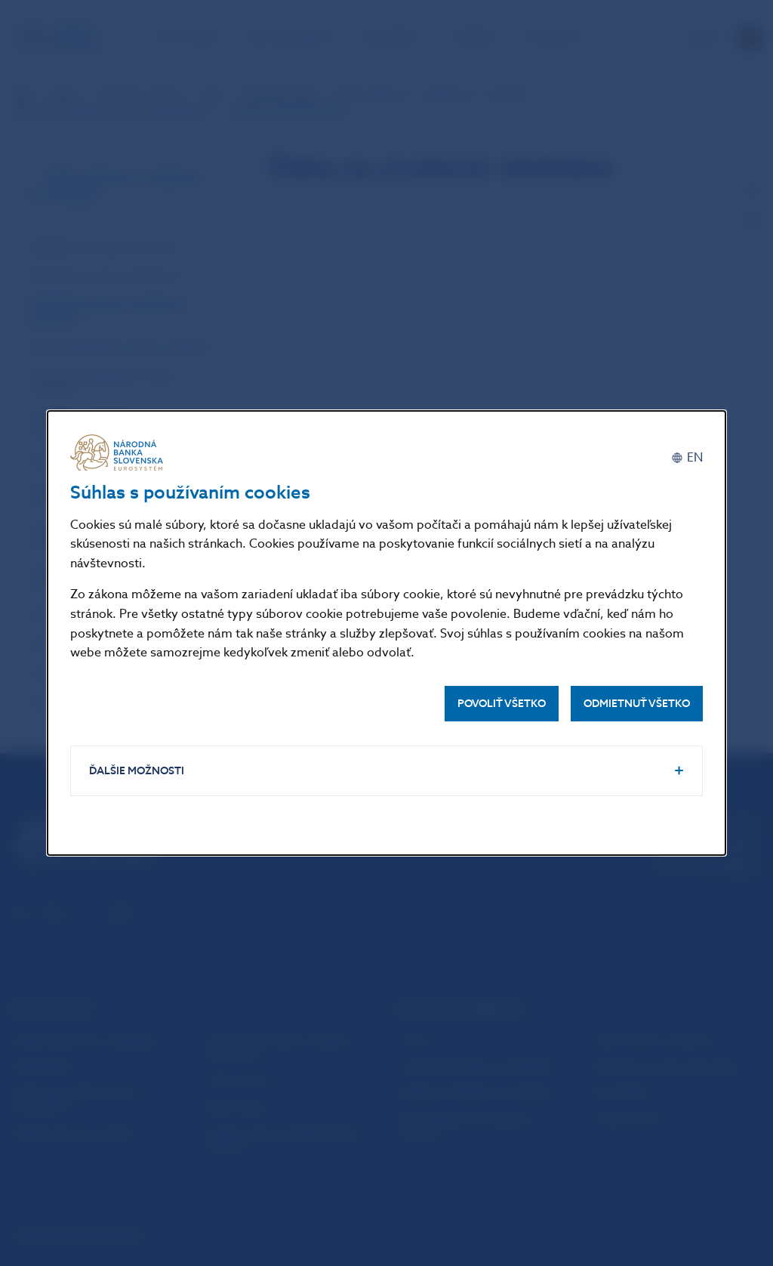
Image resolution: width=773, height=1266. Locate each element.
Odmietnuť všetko (637, 704)
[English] (687, 458)
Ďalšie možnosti (136, 771)
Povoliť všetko (501, 704)
